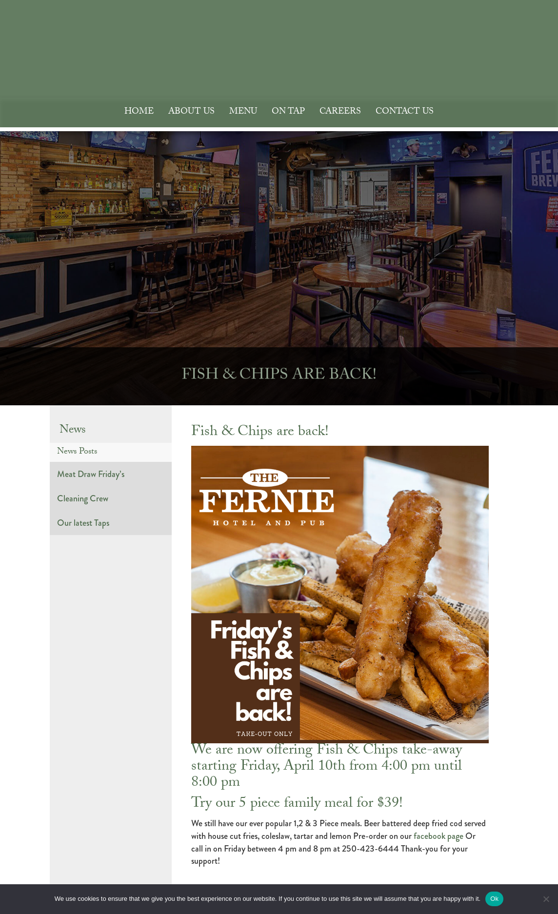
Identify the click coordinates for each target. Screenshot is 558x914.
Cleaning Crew (82, 498)
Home (139, 112)
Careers (340, 112)
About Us (191, 112)
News (73, 431)
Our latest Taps (83, 523)
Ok (494, 898)
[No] (546, 899)
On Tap (288, 112)
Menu (243, 112)
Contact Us (405, 112)
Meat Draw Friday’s (90, 474)
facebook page (438, 836)
